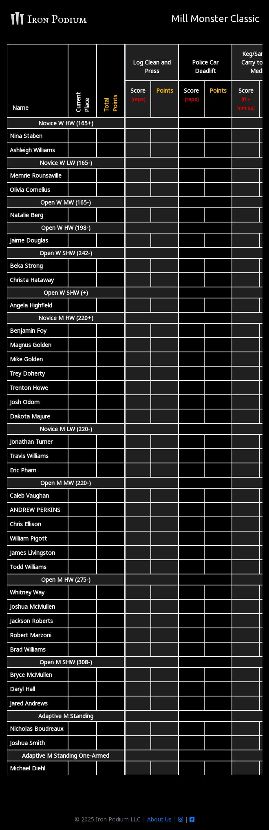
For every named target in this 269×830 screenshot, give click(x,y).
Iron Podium (48, 19)
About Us (159, 819)
